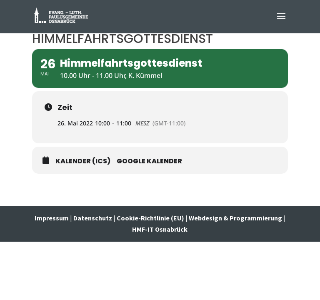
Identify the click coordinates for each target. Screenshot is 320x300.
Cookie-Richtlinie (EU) (150, 218)
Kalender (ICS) (82, 161)
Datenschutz (92, 218)
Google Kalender (149, 161)
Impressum (52, 218)
